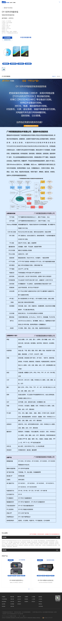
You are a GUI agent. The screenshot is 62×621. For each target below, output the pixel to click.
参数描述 (58, 76)
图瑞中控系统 (7, 8)
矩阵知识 (40, 603)
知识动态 (40, 596)
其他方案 (12, 606)
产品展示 (3, 596)
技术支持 (19, 599)
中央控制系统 (4, 599)
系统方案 (12, 599)
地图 (23, 616)
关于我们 (3, 617)
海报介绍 (54, 76)
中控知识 (40, 601)
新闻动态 (38, 617)
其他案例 (26, 601)
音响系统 (3, 606)
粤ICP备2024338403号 (47, 617)
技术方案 (12, 601)
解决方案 (12, 596)
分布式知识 (41, 606)
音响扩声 (25, 617)
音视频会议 (34, 617)
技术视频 (12, 603)
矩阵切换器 (4, 601)
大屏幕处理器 (29, 617)
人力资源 (33, 596)
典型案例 (26, 599)
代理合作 (33, 601)
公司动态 (40, 599)
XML (19, 616)
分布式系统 (17, 617)
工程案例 (26, 596)
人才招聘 (33, 599)
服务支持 (19, 596)
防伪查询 (19, 603)
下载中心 (19, 601)
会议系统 (3, 603)
